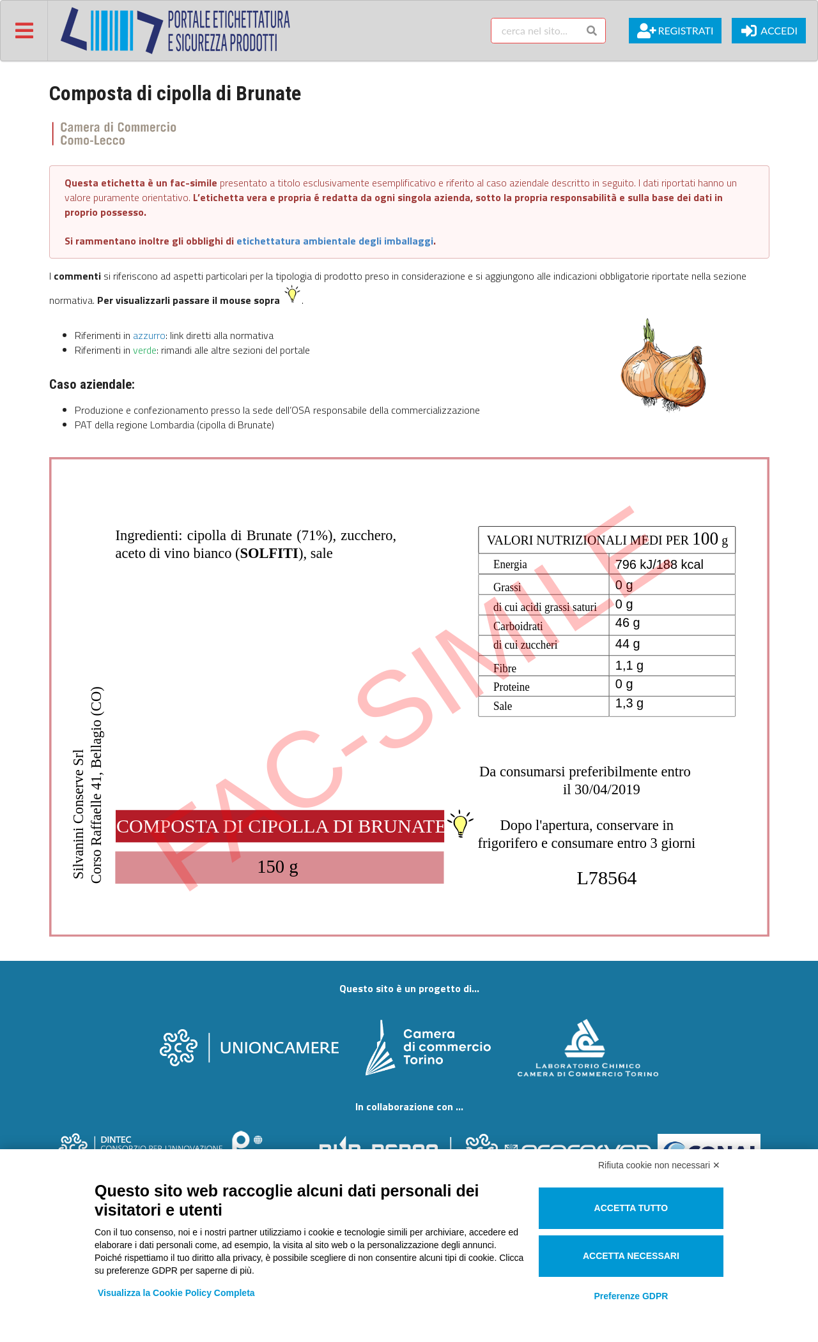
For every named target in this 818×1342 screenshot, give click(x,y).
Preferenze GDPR (631, 1296)
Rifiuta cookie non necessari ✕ (659, 1165)
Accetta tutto (631, 1208)
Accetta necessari (631, 1256)
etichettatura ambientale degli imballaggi (334, 240)
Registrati (675, 30)
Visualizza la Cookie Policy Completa (176, 1293)
